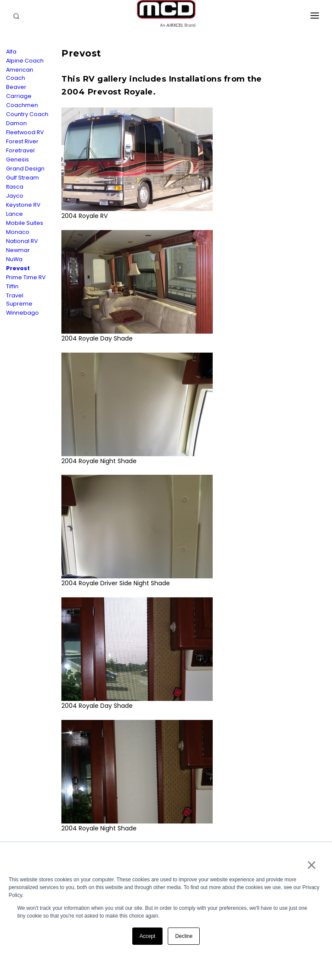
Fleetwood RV (25, 132)
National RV (22, 241)
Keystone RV (23, 204)
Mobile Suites (24, 223)
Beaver (16, 87)
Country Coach (27, 114)
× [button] (311, 864)
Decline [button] (183, 936)
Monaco (17, 232)
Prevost (18, 268)
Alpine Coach (25, 60)
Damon (16, 123)
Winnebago (22, 312)
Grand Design (25, 168)
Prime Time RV (26, 277)
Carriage (19, 96)
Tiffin (12, 286)
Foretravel (20, 150)
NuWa (14, 259)
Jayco (14, 195)
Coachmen (22, 105)
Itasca (14, 186)
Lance (14, 214)
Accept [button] (148, 936)
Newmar (18, 250)
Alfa (11, 51)
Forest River (22, 141)
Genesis (17, 159)
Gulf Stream (22, 177)
